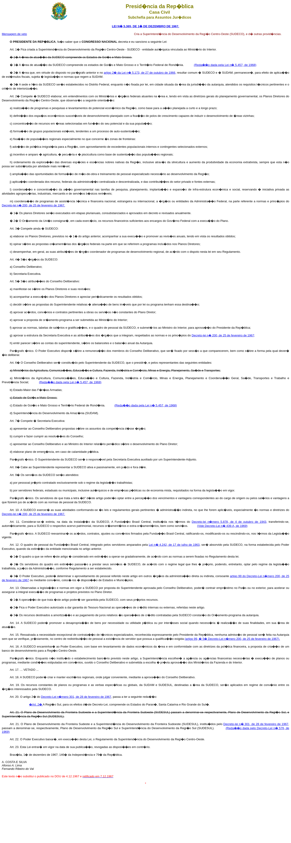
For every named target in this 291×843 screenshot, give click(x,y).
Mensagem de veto (14, 34)
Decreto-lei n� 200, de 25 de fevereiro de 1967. (33, 205)
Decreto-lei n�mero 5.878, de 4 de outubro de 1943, (229, 521)
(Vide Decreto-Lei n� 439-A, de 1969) (222, 526)
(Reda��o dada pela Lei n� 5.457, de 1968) (225, 65)
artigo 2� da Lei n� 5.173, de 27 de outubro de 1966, (140, 72)
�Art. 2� (36, 704)
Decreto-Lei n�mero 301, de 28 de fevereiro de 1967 (76, 696)
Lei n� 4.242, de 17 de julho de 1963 (174, 544)
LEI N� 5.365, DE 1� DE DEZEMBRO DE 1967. (145, 26)
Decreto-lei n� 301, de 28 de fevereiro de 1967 (255, 724)
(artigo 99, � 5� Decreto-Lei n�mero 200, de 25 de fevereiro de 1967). (232, 638)
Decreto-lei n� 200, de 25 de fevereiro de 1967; (223, 335)
